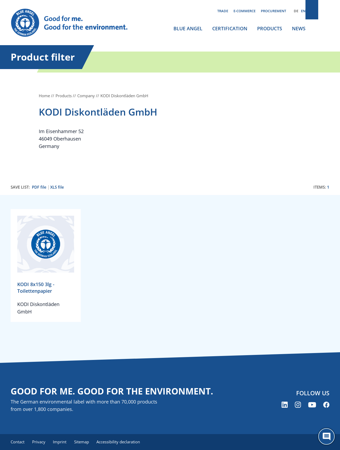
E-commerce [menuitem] (244, 11)
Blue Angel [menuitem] (187, 28)
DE (296, 11)
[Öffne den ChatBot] (326, 436)
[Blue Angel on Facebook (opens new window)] (326, 405)
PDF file (39, 187)
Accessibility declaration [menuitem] (122, 442)
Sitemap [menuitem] (84, 442)
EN (303, 11)
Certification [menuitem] (229, 28)
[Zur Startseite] (74, 23)
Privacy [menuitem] (39, 442)
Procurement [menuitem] (273, 11)
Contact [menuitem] (17, 442)
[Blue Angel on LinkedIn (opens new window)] (285, 405)
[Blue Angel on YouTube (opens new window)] (312, 405)
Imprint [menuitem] (61, 442)
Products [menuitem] (269, 28)
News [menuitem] (298, 28)
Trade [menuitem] (222, 11)
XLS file (57, 187)
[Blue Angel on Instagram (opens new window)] (298, 405)
